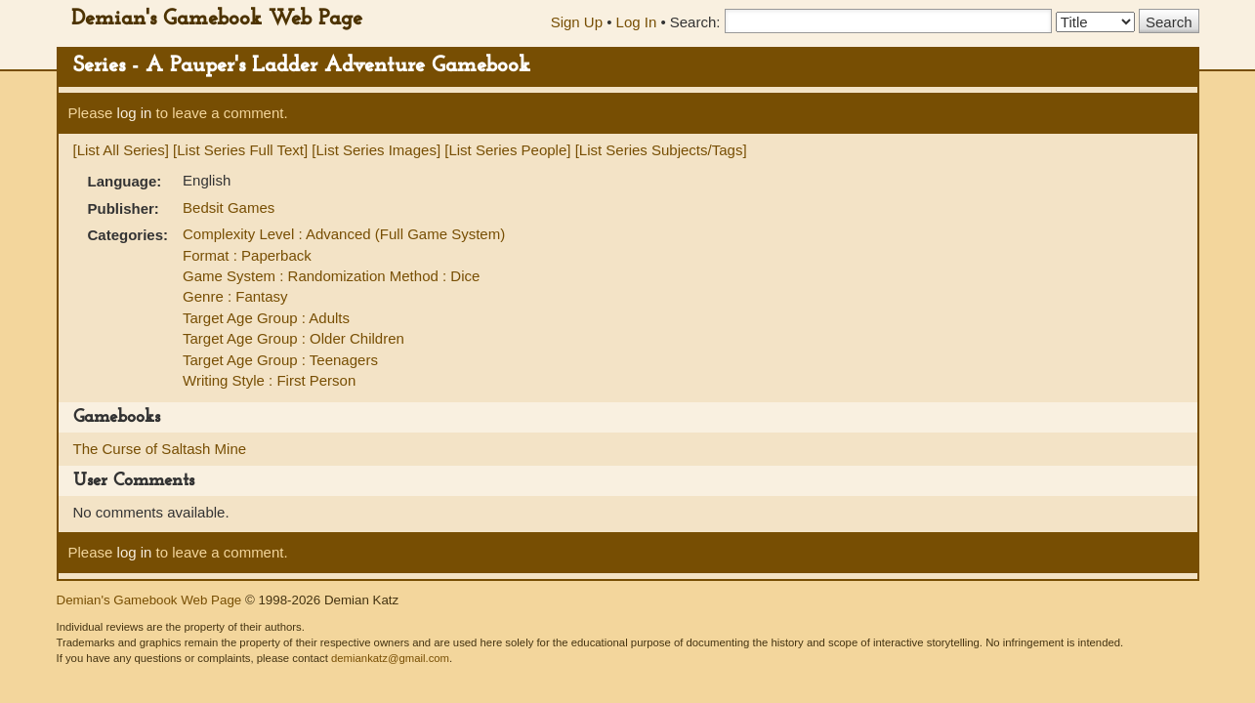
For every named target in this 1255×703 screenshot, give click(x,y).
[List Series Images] (376, 150)
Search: (695, 22)
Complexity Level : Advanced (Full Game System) (344, 234)
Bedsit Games (228, 207)
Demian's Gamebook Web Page (216, 19)
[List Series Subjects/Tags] (661, 150)
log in (134, 112)
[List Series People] (507, 150)
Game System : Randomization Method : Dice (331, 276)
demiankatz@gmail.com (390, 658)
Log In (636, 22)
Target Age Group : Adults (266, 318)
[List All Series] (121, 150)
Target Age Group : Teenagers (280, 360)
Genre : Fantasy (235, 296)
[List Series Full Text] (240, 150)
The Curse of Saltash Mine (160, 448)
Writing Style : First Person (269, 380)
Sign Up (577, 22)
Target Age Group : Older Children (293, 338)
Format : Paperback (247, 255)
